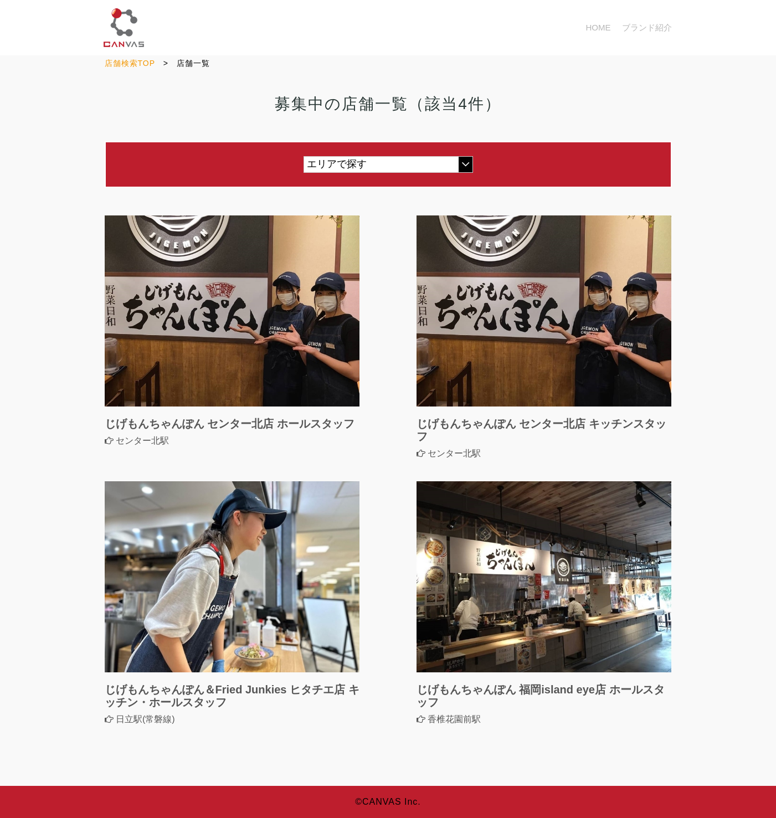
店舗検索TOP (130, 63)
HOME (598, 27)
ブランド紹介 (647, 27)
